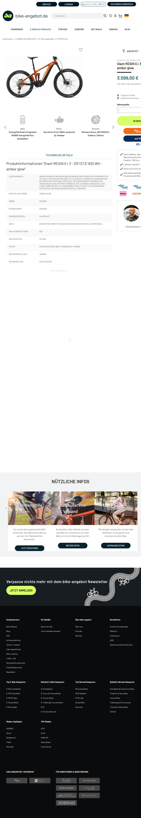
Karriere (78, 636)
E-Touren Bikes (47, 698)
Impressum (115, 636)
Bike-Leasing (11, 654)
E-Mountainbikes (13, 689)
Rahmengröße (123, 104)
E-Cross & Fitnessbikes (51, 693)
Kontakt (78, 631)
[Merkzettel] (110, 16)
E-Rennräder (11, 707)
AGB (112, 640)
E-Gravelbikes (47, 689)
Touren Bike (115, 698)
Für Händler (46, 620)
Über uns (79, 626)
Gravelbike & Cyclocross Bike (122, 689)
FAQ (8, 636)
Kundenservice (13, 620)
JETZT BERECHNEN (29, 548)
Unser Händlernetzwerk (50, 631)
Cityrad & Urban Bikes (119, 707)
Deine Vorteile (46, 626)
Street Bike (80, 702)
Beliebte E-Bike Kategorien (52, 682)
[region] (45, 77)
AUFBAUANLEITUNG (115, 545)
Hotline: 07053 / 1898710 (94, 4)
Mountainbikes (81, 689)
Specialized (45, 742)
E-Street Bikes (12, 702)
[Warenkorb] (120, 16)
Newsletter (10, 672)
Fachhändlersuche (14, 667)
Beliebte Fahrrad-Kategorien (122, 682)
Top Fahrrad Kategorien (85, 682)
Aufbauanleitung (13, 640)
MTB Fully (79, 698)
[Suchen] (105, 16)
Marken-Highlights (14, 721)
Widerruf (113, 631)
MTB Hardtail (80, 693)
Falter (8, 742)
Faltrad (113, 711)
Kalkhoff (44, 737)
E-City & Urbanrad (48, 711)
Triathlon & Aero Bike (119, 693)
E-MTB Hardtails (13, 693)
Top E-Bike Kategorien (16, 682)
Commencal (46, 747)
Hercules (10, 747)
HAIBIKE (9, 728)
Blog (8, 631)
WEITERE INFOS (72, 545)
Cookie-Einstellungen (119, 626)
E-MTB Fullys (11, 698)
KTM (43, 728)
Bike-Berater (11, 626)
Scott (43, 733)
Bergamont (11, 737)
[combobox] (76, 16)
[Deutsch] (126, 15)
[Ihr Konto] (115, 16)
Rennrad (78, 707)
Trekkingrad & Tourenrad (120, 702)
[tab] (59, 155)
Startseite (9, 39)
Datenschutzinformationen (121, 645)
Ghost (8, 733)
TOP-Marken (46, 721)
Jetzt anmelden (21, 590)
